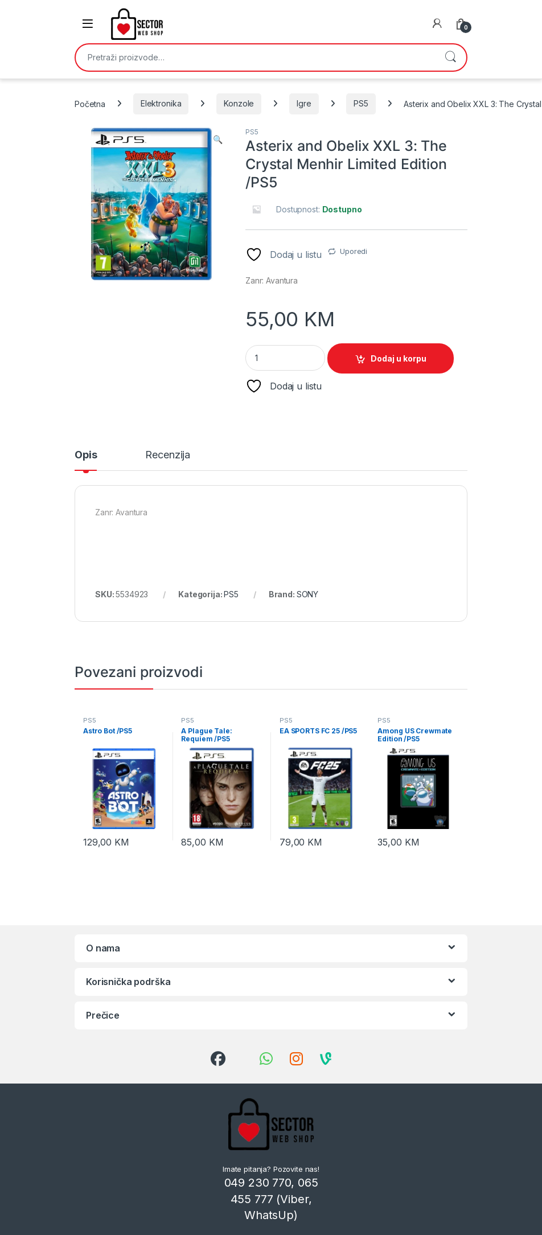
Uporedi (353, 251)
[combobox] (255, 57)
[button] (218, 139)
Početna (90, 103)
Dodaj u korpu (398, 358)
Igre (304, 103)
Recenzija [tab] (167, 455)
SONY (307, 594)
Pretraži (450, 57)
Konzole (239, 103)
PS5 (361, 103)
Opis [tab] (86, 455)
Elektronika (161, 103)
